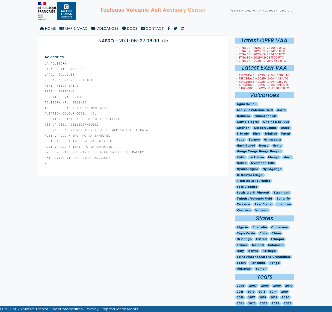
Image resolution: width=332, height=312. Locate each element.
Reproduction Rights (120, 309)
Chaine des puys (276, 122)
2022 (252, 303)
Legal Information (67, 309)
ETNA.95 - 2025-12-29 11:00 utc (261, 57)
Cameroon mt (265, 116)
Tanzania (257, 263)
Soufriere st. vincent (253, 192)
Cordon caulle (265, 128)
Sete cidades (247, 187)
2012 (250, 292)
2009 (277, 286)
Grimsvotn (272, 139)
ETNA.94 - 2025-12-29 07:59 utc (262, 61)
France (242, 245)
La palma (257, 157)
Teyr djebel (263, 204)
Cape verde (246, 233)
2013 (261, 292)
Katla (241, 157)
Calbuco (243, 116)
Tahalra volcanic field (254, 198)
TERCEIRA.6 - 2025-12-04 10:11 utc (263, 82)
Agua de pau (247, 104)
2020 (285, 297)
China (276, 233)
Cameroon (279, 227)
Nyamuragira (247, 169)
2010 (288, 286)
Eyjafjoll (270, 133)
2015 (284, 292)
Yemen (261, 269)
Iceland (258, 245)
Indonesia (276, 245)
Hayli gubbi (246, 145)
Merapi (273, 157)
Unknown (283, 204)
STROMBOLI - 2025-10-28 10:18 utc (263, 88)
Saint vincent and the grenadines (263, 257)
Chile (263, 233)
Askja (281, 110)
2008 (265, 286)
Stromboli (282, 192)
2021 (240, 303)
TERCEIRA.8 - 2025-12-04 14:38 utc (264, 75)
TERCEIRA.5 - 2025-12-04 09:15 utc (263, 85)
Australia (259, 227)
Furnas (254, 139)
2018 (262, 297)
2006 (241, 286)
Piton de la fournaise (253, 181)
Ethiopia (277, 239)
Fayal (285, 133)
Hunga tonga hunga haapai (259, 151)
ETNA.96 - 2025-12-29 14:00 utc (261, 54)
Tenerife (283, 198)
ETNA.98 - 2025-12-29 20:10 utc (261, 48)
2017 (251, 297)
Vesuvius (244, 210)
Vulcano (261, 210)
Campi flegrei (248, 122)
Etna (256, 133)
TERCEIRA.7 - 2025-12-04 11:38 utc (263, 78)
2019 (273, 297)
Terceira (243, 204)
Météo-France (35, 309)
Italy (240, 251)
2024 (275, 303)
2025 (287, 303)
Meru (287, 157)
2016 (240, 297)
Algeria (242, 227)
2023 (263, 303)
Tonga (274, 263)
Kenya (253, 251)
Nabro (242, 163)
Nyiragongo (272, 169)
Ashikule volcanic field (255, 110)
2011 (240, 292)
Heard (264, 145)
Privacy (92, 309)
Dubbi (285, 128)
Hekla (277, 145)
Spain (241, 263)
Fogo (241, 139)
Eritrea (261, 239)
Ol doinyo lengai (250, 175)
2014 (273, 292)
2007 (253, 286)
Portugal (269, 251)
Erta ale (243, 133)
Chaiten (243, 128)
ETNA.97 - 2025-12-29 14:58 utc (261, 51)
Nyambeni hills (263, 163)
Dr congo (244, 239)
